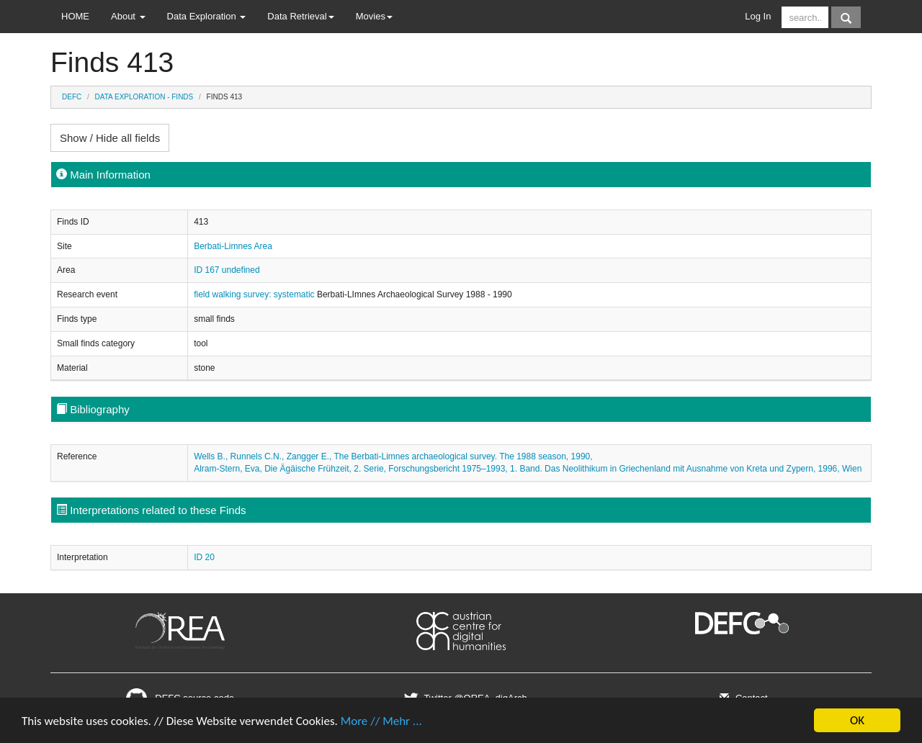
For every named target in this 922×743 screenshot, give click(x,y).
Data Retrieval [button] (300, 16)
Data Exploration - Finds (144, 97)
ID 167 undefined (226, 270)
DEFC (71, 97)
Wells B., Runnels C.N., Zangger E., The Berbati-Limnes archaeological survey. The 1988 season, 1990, (393, 456)
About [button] (128, 16)
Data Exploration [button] (206, 16)
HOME (75, 16)
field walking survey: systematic (255, 294)
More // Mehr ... (381, 722)
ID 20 (204, 557)
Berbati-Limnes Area (233, 246)
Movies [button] (374, 16)
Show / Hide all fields (110, 138)
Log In (758, 16)
